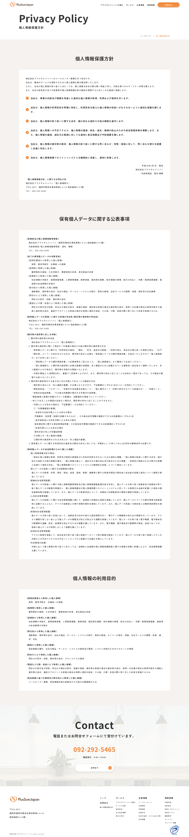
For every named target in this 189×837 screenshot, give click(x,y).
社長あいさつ (170, 812)
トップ (103, 797)
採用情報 (151, 5)
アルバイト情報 (170, 823)
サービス (130, 5)
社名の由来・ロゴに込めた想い (150, 816)
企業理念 (142, 806)
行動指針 (142, 809)
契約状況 (119, 809)
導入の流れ (120, 816)
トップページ (145, 36)
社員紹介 (168, 806)
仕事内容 (168, 802)
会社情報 (142, 819)
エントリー (169, 819)
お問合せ (168, 5)
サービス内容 (121, 806)
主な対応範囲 (121, 812)
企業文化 (142, 812)
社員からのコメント (172, 809)
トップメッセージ (145, 802)
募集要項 (168, 816)
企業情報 (140, 5)
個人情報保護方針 (106, 807)
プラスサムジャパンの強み (112, 5)
